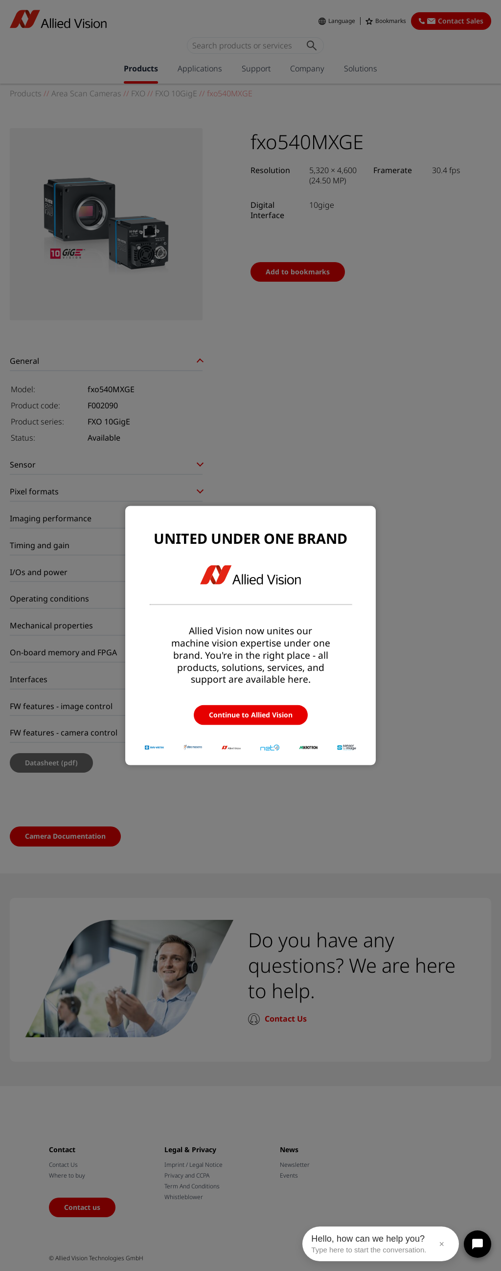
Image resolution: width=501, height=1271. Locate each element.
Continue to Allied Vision (251, 714)
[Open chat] (477, 1244)
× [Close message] (441, 1244)
